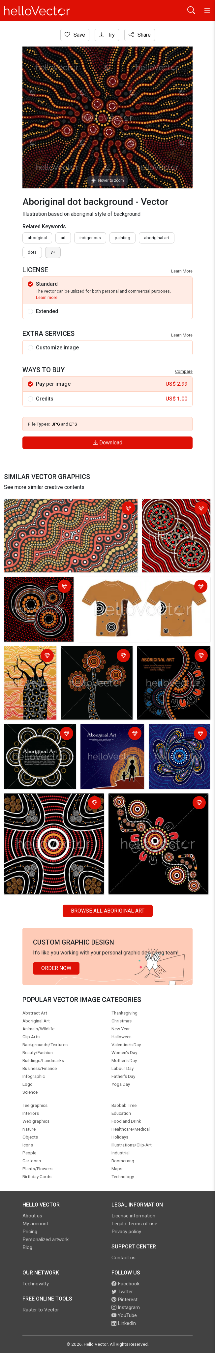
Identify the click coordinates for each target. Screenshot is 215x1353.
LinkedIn (123, 1323)
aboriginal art (156, 237)
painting (122, 237)
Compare (184, 371)
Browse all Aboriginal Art (107, 911)
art (63, 237)
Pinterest (124, 1300)
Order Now (56, 968)
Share (140, 35)
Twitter (122, 1292)
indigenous (90, 237)
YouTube (124, 1315)
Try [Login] (107, 35)
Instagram (125, 1307)
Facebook (125, 1284)
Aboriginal (37, 237)
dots (32, 252)
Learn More (182, 271)
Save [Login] (75, 35)
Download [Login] (107, 442)
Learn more (46, 297)
